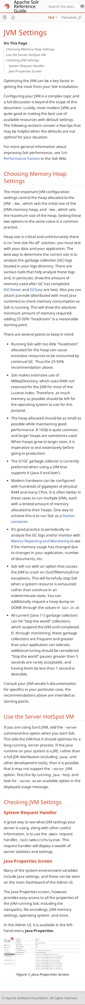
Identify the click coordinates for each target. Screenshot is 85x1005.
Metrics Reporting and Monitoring (40, 540)
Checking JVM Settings (22, 60)
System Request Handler (26, 66)
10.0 (51, 17)
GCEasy (36, 289)
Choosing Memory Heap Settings (30, 49)
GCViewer (13, 289)
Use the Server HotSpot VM (26, 55)
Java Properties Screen (25, 71)
